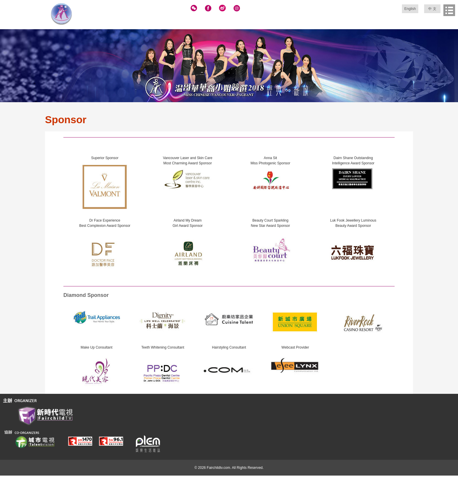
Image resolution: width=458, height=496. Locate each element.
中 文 (432, 9)
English (410, 9)
